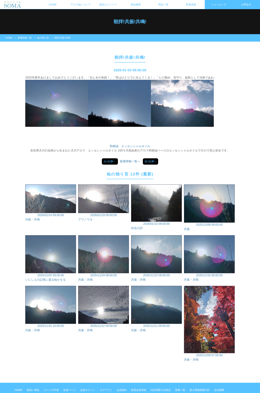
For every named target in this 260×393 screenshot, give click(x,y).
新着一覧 (180, 389)
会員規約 (122, 389)
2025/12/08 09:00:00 (209, 207)
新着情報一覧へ (130, 161)
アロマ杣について (80, 4)
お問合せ (246, 4)
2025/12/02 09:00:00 (50, 258)
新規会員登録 (139, 389)
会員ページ (70, 389)
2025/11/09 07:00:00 (209, 324)
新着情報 (191, 4)
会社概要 (219, 389)
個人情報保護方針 (200, 389)
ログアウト (106, 389)
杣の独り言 (43, 37)
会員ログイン (88, 389)
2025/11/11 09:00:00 (156, 309)
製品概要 (136, 4)
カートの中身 (52, 389)
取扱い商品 (33, 389)
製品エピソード (108, 4)
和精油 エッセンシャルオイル (130, 146)
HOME (53, 4)
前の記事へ (150, 161)
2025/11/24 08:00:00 (103, 258)
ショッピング (218, 4)
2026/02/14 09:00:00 (50, 203)
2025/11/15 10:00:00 (50, 309)
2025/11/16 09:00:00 (209, 258)
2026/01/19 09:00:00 (103, 203)
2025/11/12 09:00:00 (103, 309)
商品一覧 (163, 4)
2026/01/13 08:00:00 (156, 207)
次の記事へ (110, 161)
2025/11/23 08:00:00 (156, 258)
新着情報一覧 (25, 37)
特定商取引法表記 (161, 389)
